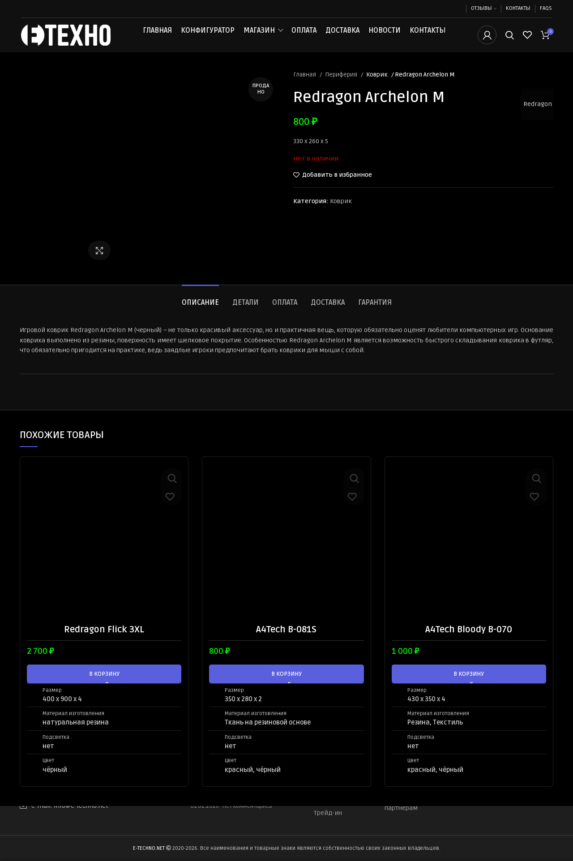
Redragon (534, 116)
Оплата (303, 36)
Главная (157, 36)
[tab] (200, 310)
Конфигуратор (208, 36)
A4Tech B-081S (286, 642)
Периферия (342, 87)
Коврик (377, 87)
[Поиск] (509, 42)
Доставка (342, 36)
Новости (384, 36)
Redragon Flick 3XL (104, 642)
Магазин (259, 36)
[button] (104, 686)
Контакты (428, 36)
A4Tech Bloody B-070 (468, 642)
